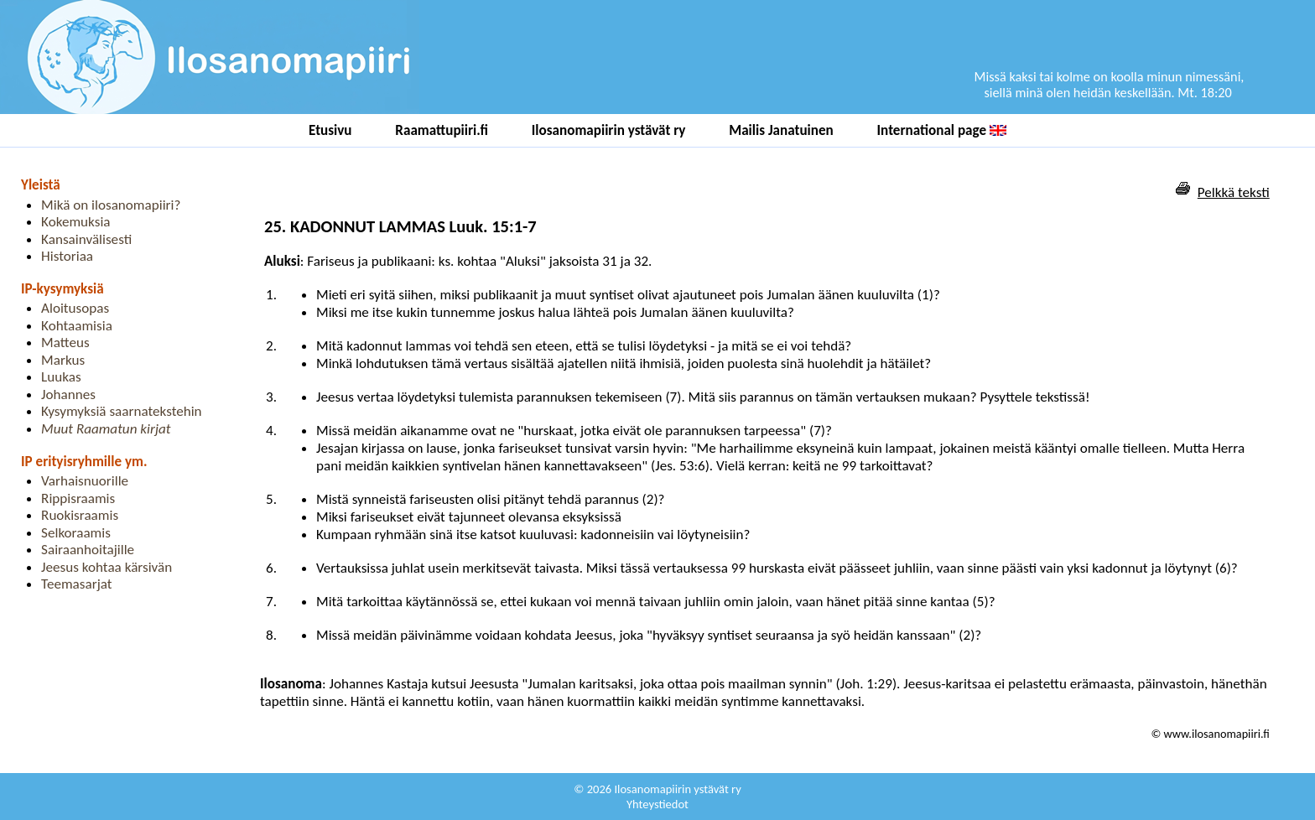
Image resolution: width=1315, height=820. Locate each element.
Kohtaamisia (76, 326)
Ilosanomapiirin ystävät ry (609, 130)
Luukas (61, 377)
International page (941, 130)
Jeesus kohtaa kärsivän (106, 567)
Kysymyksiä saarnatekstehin (121, 411)
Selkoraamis (76, 533)
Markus (63, 360)
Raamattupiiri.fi (441, 130)
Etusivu (330, 130)
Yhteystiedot (657, 804)
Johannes (68, 394)
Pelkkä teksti (1234, 192)
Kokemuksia (75, 222)
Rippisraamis (78, 498)
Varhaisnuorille (84, 481)
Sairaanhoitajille (87, 549)
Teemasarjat (76, 584)
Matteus (65, 342)
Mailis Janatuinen (781, 130)
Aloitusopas (75, 308)
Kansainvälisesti (86, 239)
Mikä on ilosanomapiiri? (110, 205)
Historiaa (67, 256)
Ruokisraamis (79, 515)
